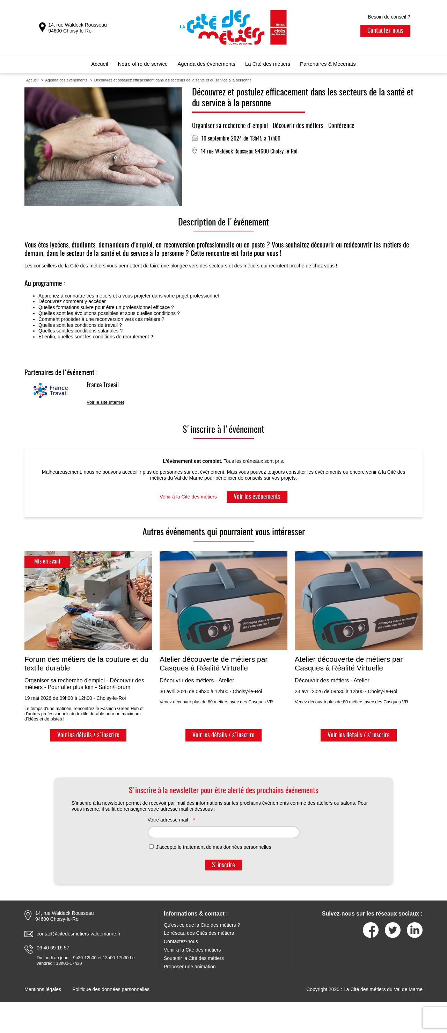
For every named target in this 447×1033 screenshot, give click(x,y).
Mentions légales (42, 989)
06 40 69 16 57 (53, 947)
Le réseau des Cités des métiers (199, 933)
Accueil (99, 64)
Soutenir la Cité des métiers (194, 958)
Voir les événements (257, 497)
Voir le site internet (105, 402)
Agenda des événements (206, 64)
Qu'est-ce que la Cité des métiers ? (202, 925)
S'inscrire (223, 865)
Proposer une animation (190, 966)
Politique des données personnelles (110, 989)
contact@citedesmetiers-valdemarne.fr (78, 934)
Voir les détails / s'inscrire (88, 735)
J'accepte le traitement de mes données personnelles (210, 847)
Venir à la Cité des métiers (188, 497)
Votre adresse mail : (169, 820)
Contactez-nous (385, 31)
